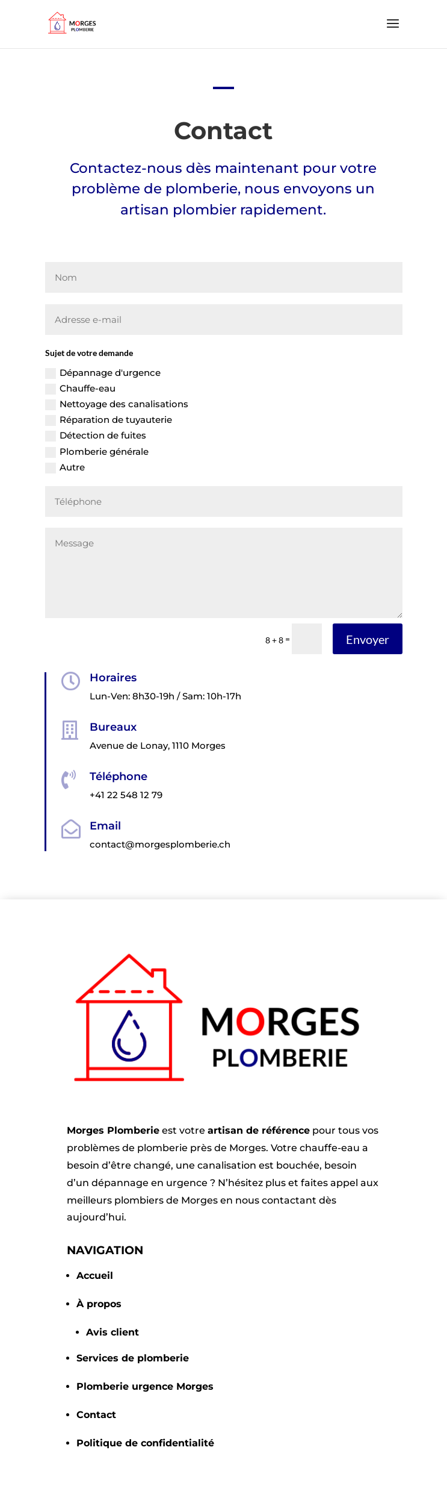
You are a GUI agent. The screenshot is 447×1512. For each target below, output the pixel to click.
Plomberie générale (97, 452)
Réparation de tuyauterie (108, 420)
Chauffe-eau (80, 389)
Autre (65, 467)
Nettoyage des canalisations (116, 404)
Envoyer (367, 639)
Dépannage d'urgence (103, 373)
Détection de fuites (95, 436)
